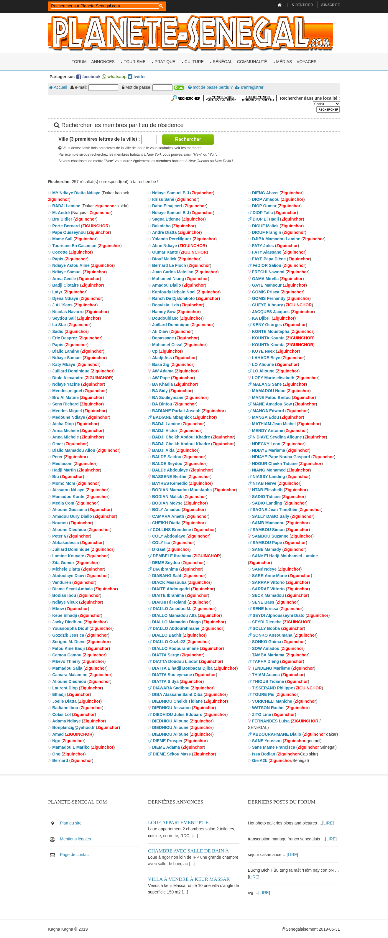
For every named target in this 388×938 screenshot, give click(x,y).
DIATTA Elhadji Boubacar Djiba (183, 668)
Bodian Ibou (66, 595)
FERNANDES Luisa (271, 720)
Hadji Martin (66, 469)
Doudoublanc (166, 318)
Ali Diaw (161, 331)
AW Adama (164, 370)
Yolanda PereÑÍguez (173, 238)
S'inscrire (329, 4)
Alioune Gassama (71, 509)
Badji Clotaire (67, 284)
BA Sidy (161, 390)
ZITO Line (261, 714)
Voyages (306, 61)
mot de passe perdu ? (212, 87)
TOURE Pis (263, 694)
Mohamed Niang (169, 278)
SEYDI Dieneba (267, 621)
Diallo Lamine (67, 351)
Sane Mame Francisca (273, 747)
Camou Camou (68, 654)
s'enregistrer (251, 87)
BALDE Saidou (167, 456)
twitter (138, 76)
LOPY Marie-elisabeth (273, 377)
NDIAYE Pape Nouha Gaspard (281, 456)
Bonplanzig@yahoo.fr (75, 727)
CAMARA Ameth (169, 516)
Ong (58, 753)
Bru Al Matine (67, 397)
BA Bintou (163, 403)
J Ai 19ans (64, 304)
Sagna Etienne (167, 218)
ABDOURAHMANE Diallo (277, 734)
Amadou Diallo (167, 284)
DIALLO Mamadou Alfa (175, 615)
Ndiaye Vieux (67, 601)
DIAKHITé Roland (170, 601)
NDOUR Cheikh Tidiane (275, 463)
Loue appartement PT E (179, 822)
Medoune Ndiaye (70, 417)
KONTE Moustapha (271, 331)
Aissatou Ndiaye (70, 489)
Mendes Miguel (68, 410)
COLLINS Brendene (173, 529)
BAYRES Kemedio (170, 483)
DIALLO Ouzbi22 (170, 641)
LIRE (328, 822)
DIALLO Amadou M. (173, 608)
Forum (78, 61)
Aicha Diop (64, 423)
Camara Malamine (71, 674)
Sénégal (222, 61)
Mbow (60, 608)
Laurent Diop (66, 687)
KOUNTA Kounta (268, 337)
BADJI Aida (164, 450)
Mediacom (64, 463)
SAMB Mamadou (268, 522)
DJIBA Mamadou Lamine (276, 238)
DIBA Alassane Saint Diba (178, 694)
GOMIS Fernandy (269, 298)
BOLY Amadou (167, 509)
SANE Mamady (266, 549)
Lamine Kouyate (70, 555)
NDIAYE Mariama (268, 450)
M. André (62, 212)
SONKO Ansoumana (272, 635)
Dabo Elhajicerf (168, 205)
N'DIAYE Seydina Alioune (277, 436)
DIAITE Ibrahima (169, 595)
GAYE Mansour (267, 284)
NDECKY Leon (266, 443)
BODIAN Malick (168, 496)
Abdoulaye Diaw (70, 575)
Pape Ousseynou (71, 232)
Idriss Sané (164, 199)
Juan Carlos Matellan (173, 271)
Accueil (60, 87)
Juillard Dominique (72, 370)
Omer (59, 443)
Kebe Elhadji (66, 615)
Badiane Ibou (67, 707)
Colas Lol (63, 714)
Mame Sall (64, 238)
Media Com (65, 502)
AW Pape (162, 377)
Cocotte (61, 251)
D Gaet (159, 549)
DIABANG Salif (167, 575)
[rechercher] (106, 6)
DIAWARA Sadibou (172, 687)
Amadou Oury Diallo (74, 516)
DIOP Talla (263, 212)
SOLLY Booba (266, 628)
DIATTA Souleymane (173, 674)
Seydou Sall (65, 318)
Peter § (61, 535)
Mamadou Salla (69, 668)
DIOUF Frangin (266, 232)
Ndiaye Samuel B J (171, 192)
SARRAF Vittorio (268, 582)
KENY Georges (267, 324)
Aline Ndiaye (165, 245)
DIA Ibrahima (166, 568)
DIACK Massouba (170, 582)
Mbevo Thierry (68, 661)
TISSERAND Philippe (272, 687)
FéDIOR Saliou (267, 265)
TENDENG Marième (271, 668)
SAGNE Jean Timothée (275, 509)
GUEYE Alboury (267, 304)
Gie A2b (259, 760)
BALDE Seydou (168, 463)
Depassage (164, 337)
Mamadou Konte (70, 496)
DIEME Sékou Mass (173, 753)
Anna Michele (67, 430)
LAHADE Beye (266, 357)
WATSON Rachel (268, 707)
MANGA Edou (265, 417)
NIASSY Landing (269, 476)
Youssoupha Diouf (72, 628)
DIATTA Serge (166, 654)
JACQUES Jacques (271, 311)
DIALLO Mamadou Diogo (177, 621)
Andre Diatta (165, 232)
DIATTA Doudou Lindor (176, 661)
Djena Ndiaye (67, 298)
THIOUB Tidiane (268, 681)
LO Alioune (263, 364)
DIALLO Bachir (168, 635)
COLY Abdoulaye (169, 535)
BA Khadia (163, 384)
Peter (59, 456)
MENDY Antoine (267, 430)
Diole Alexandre (69, 377)
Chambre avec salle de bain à (189, 850)
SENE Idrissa (265, 608)
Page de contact (76, 854)
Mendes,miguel (69, 390)
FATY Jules (263, 245)
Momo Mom (65, 483)
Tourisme (135, 61)
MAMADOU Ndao (269, 390)
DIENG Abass (265, 192)
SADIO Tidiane (266, 496)
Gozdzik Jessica (70, 635)
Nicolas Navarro (70, 311)
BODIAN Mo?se (168, 502)
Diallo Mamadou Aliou (75, 450)
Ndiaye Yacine (68, 384)
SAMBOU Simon (269, 529)
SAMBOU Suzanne (270, 535)
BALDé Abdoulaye (171, 469)
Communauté (252, 61)
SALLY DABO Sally (270, 516)
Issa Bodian (263, 753)
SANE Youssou (267, 740)
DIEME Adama (167, 747)
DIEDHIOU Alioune (171, 720)
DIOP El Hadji (266, 218)
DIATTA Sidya (166, 681)
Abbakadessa (67, 542)
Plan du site (72, 822)
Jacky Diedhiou (69, 621)
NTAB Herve (265, 483)
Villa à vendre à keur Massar (190, 878)
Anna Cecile (66, 278)
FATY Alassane (266, 251)
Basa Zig (161, 364)
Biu (57, 476)
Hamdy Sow (164, 311)
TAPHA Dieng (266, 661)
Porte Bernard (67, 225)
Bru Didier (64, 218)
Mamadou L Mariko (72, 747)
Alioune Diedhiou (71, 529)
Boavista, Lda (166, 304)
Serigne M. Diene (70, 641)
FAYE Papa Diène (269, 258)
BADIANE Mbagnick (173, 417)
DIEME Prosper (168, 740)
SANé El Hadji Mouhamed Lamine (285, 555)
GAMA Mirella (265, 278)
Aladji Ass (163, 357)
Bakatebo (162, 225)
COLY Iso (162, 542)
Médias (284, 61)
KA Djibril (261, 318)
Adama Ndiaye (68, 720)
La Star (61, 324)
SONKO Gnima (266, 641)
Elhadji (61, 694)
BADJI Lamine (68, 205)
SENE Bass (263, 601)
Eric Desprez (66, 337)
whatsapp (115, 76)
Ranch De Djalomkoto (174, 298)
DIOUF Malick (265, 225)
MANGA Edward (268, 410)
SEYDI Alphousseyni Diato (279, 615)
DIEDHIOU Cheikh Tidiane (178, 701)
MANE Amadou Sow (272, 403)
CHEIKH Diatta (167, 522)
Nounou (62, 522)
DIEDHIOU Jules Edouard (178, 714)
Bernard (62, 760)
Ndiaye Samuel (68, 271)
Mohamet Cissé (168, 344)
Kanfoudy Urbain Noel (174, 291)
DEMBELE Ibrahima (173, 555)
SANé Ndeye (264, 568)
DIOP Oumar (264, 205)
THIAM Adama (266, 674)
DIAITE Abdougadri (172, 588)
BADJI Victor (165, 430)
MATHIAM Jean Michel (274, 423)
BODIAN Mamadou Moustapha (183, 489)
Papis (59, 258)
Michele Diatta (68, 568)
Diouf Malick (165, 258)
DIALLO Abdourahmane (177, 628)
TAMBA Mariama (268, 654)
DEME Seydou (167, 562)
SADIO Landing (267, 502)
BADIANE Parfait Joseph (177, 410)
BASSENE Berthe (170, 476)
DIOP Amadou (266, 199)
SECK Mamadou (268, 595)
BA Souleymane (168, 397)
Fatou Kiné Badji (70, 647)
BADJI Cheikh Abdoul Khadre (182, 436)
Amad (59, 734)
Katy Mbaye (65, 364)
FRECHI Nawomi (268, 271)
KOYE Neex (263, 351)
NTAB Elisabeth (267, 489)
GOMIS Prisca (266, 291)
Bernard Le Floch (170, 265)
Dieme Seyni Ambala (74, 588)
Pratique (164, 61)
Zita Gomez (65, 562)
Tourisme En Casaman (76, 245)
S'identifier (300, 4)
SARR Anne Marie (269, 575)
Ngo (58, 740)
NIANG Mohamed (269, 469)
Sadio (59, 331)
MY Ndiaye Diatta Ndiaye (78, 192)
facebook (90, 76)
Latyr (59, 291)
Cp (156, 351)
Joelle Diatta (66, 701)
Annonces (103, 61)
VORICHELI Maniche (272, 701)
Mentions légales (77, 838)
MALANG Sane (267, 384)
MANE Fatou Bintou (271, 397)
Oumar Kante (166, 251)
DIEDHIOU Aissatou (172, 707)
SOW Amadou (266, 647)
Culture (194, 61)
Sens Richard (67, 403)
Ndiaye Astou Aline (72, 265)
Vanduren (63, 582)
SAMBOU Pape (267, 542)
